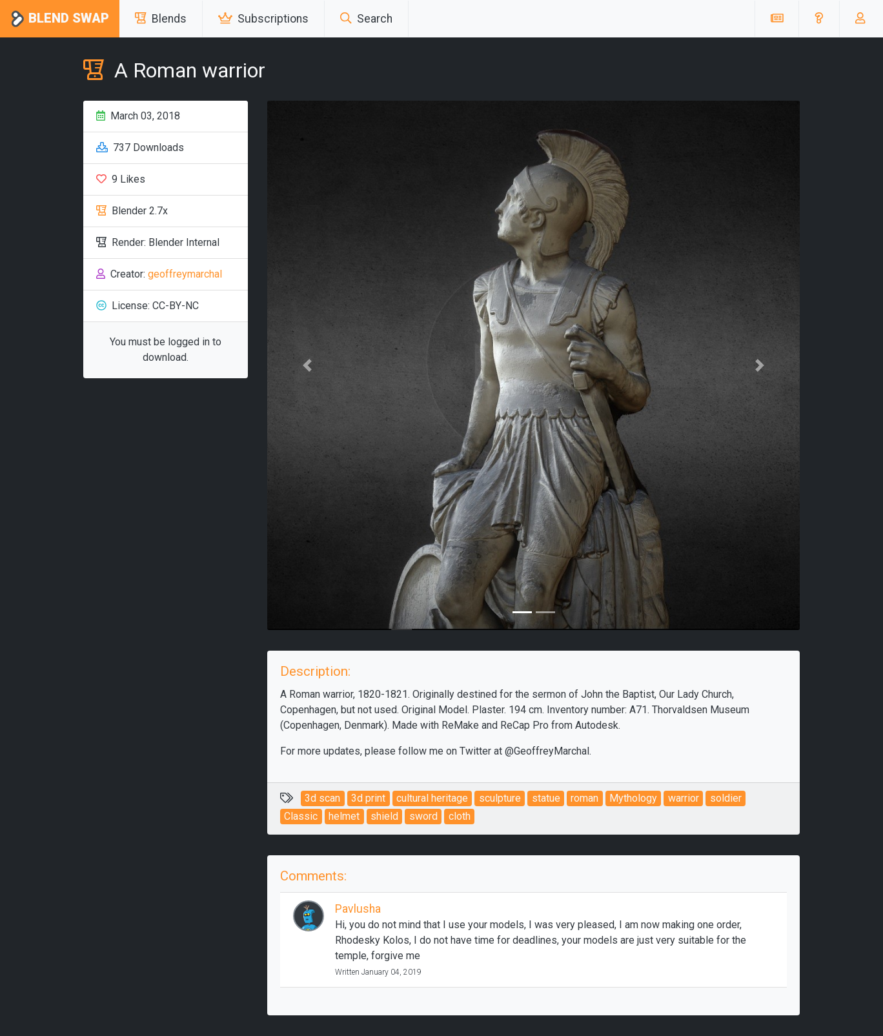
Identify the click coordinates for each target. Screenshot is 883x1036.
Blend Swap (59, 19)
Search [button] (366, 18)
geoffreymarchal (185, 274)
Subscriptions (263, 18)
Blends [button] (161, 18)
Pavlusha (358, 908)
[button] (818, 18)
